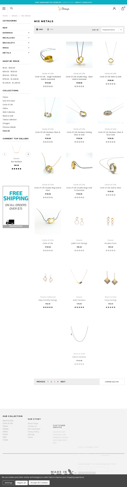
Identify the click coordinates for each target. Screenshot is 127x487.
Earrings (8, 33)
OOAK (5, 455)
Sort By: (95, 30)
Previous (41, 381)
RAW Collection (9, 112)
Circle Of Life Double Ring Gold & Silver (47, 189)
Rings (6, 48)
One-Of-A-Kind (9, 101)
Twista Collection (10, 119)
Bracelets (9, 43)
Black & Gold (8, 116)
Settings (9, 483)
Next (63, 381)
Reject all (22, 483)
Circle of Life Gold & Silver (110, 188)
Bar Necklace (16, 161)
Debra (5, 108)
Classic (5, 97)
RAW (5, 457)
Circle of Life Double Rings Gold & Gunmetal (79, 189)
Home (5, 16)
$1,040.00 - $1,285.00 (11, 83)
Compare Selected (112, 382)
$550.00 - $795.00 (10, 75)
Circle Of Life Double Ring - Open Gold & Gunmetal (79, 77)
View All (6, 131)
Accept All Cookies (39, 483)
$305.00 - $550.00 (10, 71)
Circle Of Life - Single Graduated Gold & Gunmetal (48, 77)
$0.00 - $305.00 (9, 68)
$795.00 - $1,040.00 (11, 79)
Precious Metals (9, 127)
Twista (5, 460)
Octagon (6, 123)
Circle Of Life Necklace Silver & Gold (47, 133)
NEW (5, 28)
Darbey (6, 449)
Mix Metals (26, 16)
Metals (14, 16)
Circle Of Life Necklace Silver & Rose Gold (110, 133)
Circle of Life (8, 104)
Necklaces (9, 38)
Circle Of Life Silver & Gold (110, 76)
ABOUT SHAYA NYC (83, 2)
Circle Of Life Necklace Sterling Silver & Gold (79, 133)
